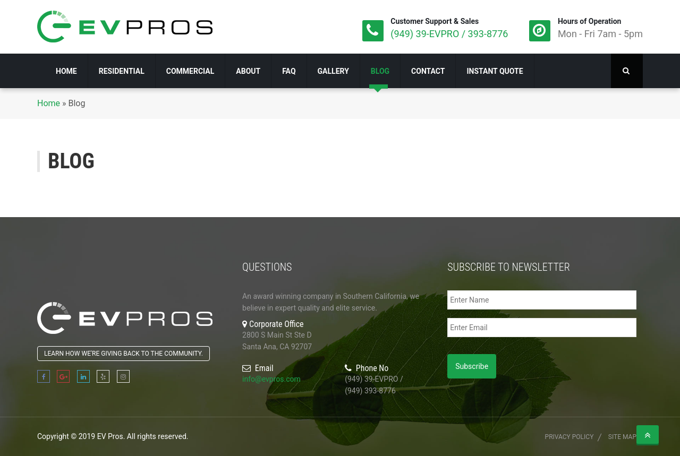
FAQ (288, 71)
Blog (380, 71)
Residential (121, 71)
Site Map (622, 437)
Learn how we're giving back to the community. (123, 353)
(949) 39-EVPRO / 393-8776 (449, 33)
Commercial (190, 71)
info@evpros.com (271, 379)
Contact (428, 71)
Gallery (333, 71)
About (248, 71)
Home (66, 71)
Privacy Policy (569, 437)
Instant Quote (494, 71)
